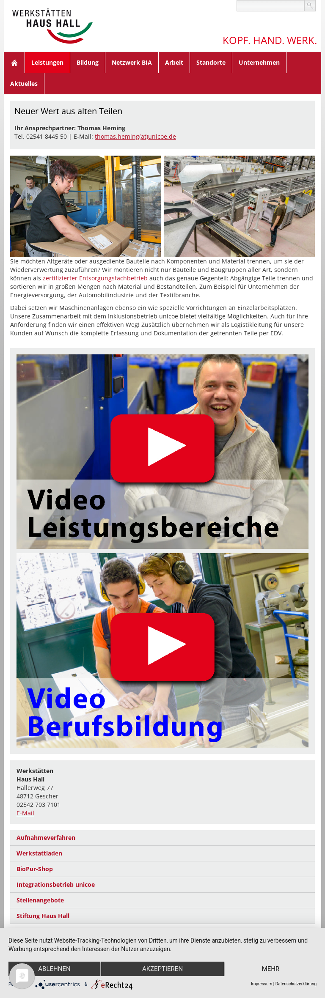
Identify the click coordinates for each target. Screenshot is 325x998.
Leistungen (47, 62)
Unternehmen (259, 62)
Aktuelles (24, 84)
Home (14, 62)
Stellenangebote (40, 900)
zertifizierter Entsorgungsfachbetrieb (95, 278)
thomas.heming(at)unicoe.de (135, 136)
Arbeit (174, 62)
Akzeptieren (162, 969)
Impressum (261, 984)
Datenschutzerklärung (296, 984)
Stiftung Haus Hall (43, 916)
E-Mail (25, 813)
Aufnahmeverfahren (46, 837)
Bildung (88, 62)
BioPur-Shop (35, 869)
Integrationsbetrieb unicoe (56, 884)
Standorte (211, 62)
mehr (271, 969)
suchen (310, 5)
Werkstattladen (39, 853)
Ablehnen (54, 969)
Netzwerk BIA (132, 62)
